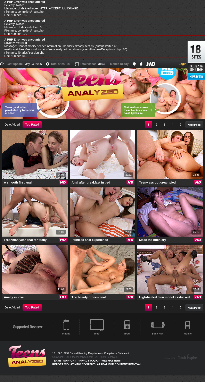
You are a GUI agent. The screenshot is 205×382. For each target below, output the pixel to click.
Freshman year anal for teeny (25, 239)
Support (69, 360)
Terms (57, 360)
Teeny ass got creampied (157, 182)
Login (182, 64)
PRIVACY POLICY (89, 360)
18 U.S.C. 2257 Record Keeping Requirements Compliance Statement (90, 353)
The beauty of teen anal (89, 297)
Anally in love (14, 297)
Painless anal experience (90, 239)
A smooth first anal (18, 182)
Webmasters (111, 360)
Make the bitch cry (152, 239)
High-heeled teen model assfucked (164, 297)
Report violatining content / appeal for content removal (96, 364)
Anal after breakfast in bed (91, 182)
